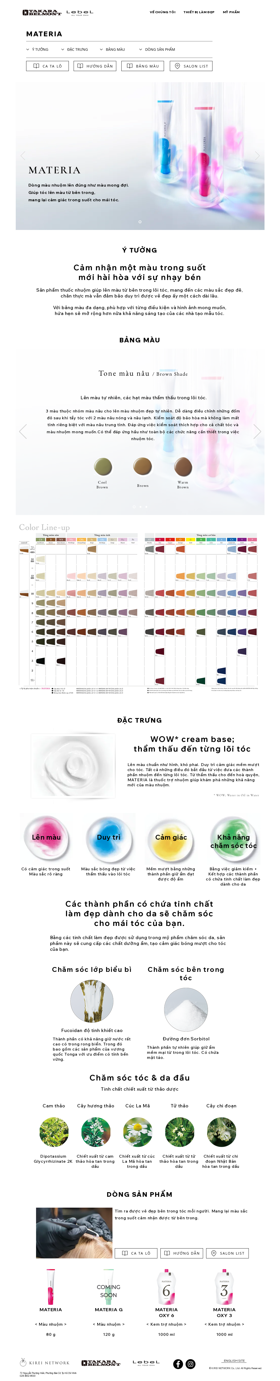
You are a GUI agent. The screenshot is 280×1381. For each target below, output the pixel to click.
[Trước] (23, 156)
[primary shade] (146, 507)
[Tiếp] (257, 156)
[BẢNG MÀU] (119, 49)
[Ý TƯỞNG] (41, 49)
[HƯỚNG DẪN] (95, 66)
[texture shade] (140, 507)
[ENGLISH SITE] (234, 1361)
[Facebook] (178, 1364)
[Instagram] (190, 1364)
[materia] (140, 222)
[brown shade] (134, 507)
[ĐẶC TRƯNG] (79, 49)
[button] (162, 12)
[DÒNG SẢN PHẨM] (161, 49)
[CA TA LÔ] (47, 66)
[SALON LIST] (191, 66)
